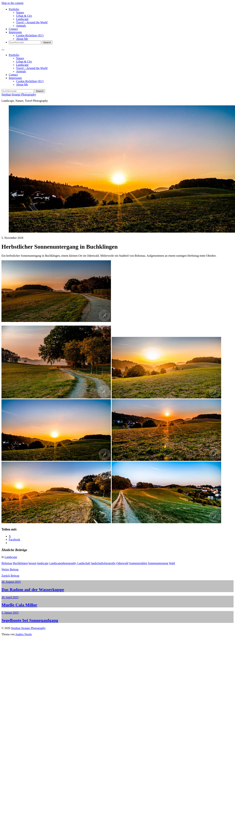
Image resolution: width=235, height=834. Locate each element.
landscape (43, 563)
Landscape (22, 19)
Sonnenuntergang (158, 563)
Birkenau (6, 563)
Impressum (15, 32)
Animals (21, 25)
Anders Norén (23, 634)
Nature (20, 12)
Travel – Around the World (31, 22)
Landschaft (83, 563)
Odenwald (122, 563)
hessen (32, 563)
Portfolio (14, 9)
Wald (172, 563)
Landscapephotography (62, 563)
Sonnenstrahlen (138, 563)
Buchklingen (20, 563)
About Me (22, 38)
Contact (13, 28)
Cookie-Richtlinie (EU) (30, 35)
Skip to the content (12, 3)
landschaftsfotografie (103, 563)
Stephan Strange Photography (18, 94)
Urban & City (24, 15)
